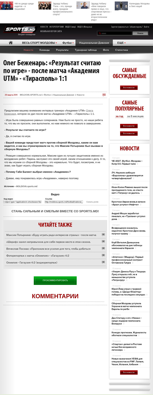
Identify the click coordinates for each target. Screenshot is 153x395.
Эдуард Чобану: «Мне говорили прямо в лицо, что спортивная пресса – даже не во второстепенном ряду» (93, 11)
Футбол (67, 42)
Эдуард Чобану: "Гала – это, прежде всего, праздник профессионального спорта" (55, 8)
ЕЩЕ (120, 42)
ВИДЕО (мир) (70, 27)
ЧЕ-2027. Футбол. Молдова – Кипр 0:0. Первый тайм (127, 162)
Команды (44, 49)
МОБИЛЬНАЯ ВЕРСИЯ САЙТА (51, 31)
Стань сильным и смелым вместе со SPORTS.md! (55, 211)
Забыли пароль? (136, 27)
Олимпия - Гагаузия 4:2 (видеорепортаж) (31, 262)
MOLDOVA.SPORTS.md (31, 94)
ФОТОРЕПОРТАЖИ (56, 27)
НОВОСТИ (44, 27)
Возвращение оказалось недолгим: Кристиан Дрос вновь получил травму (128, 230)
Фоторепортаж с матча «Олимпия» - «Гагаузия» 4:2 (37, 255)
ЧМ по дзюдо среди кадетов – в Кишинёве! (17, 5)
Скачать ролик (92, 202)
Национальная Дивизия (94, 42)
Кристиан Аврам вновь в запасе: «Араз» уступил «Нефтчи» (129, 203)
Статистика (121, 49)
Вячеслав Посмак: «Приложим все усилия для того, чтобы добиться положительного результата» (48, 249)
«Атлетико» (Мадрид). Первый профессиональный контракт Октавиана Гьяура (127, 259)
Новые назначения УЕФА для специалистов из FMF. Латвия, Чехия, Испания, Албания (128, 361)
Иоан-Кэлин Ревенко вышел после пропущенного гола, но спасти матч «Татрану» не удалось (129, 190)
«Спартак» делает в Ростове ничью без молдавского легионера (127, 347)
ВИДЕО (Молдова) (84, 27)
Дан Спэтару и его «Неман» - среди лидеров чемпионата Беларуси (127, 320)
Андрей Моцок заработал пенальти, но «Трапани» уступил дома (128, 216)
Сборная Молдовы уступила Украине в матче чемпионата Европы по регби (127, 306)
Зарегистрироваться (119, 27)
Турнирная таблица (86, 49)
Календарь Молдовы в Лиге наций (132, 4)
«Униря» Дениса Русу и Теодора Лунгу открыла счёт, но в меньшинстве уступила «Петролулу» (129, 275)
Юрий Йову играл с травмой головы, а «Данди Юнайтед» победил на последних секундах (129, 291)
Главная (10, 42)
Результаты (62, 49)
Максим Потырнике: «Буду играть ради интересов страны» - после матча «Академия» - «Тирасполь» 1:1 (51, 235)
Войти (146, 27)
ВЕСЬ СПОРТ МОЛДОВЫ (38, 42)
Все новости (128, 88)
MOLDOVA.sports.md (26, 186)
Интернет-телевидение (20, 31)
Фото (106, 49)
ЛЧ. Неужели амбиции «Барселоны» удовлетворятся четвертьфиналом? (127, 175)
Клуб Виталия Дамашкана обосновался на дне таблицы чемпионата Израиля (127, 245)
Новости (28, 49)
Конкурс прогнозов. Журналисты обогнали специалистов (129, 334)
